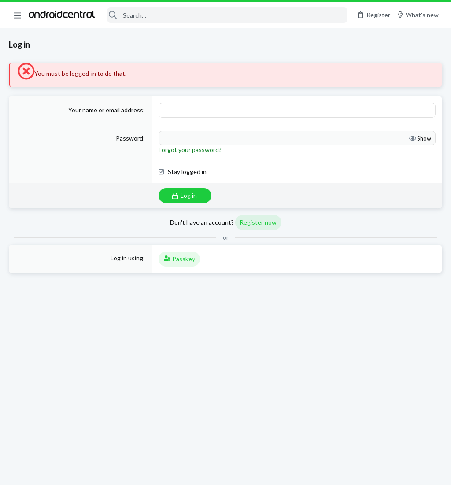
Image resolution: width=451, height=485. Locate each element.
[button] (17, 14)
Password (129, 138)
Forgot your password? (190, 149)
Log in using (127, 258)
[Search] (227, 15)
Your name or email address (105, 110)
